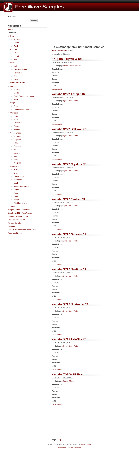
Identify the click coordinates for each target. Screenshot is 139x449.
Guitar (12, 86)
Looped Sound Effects (22, 109)
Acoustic (17, 39)
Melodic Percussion (21, 186)
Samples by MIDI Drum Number (20, 213)
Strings (16, 126)
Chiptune (17, 140)
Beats (16, 106)
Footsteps (17, 146)
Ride (15, 59)
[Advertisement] (24, 248)
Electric (17, 43)
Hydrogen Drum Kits (15, 226)
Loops (12, 103)
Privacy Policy (62, 447)
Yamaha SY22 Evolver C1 (68, 199)
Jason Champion (86, 444)
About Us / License (15, 233)
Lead (16, 183)
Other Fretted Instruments (24, 96)
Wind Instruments (20, 203)
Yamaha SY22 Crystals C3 (69, 164)
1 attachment (57, 89)
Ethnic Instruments (17, 83)
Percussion (18, 73)
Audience (17, 136)
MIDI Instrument (59, 51)
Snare (16, 76)
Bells (16, 116)
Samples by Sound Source (18, 216)
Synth (16, 46)
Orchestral (14, 113)
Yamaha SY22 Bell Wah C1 (69, 129)
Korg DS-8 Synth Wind (67, 59)
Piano (16, 196)
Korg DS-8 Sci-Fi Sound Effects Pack (22, 230)
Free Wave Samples (33, 7)
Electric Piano (19, 176)
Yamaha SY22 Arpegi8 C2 (69, 94)
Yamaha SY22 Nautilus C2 (69, 269)
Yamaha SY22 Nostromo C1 (70, 304)
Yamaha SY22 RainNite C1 (69, 339)
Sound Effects (15, 133)
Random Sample (14, 223)
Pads (16, 193)
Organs (17, 190)
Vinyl (16, 156)
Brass (16, 119)
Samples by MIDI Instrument (19, 210)
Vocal (12, 206)
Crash (16, 53)
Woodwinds (18, 129)
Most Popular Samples (16, 220)
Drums (12, 63)
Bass (12, 36)
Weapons (17, 163)
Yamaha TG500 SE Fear (67, 374)
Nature (16, 149)
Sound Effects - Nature (72, 66)
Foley (16, 143)
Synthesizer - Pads (70, 101)
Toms (16, 79)
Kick (15, 66)
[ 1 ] (59, 440)
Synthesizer (15, 166)
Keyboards (18, 180)
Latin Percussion (20, 69)
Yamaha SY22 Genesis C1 (69, 234)
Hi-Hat (16, 56)
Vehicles (17, 153)
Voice (16, 160)
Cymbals (13, 49)
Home (10, 29)
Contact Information (74, 447)
